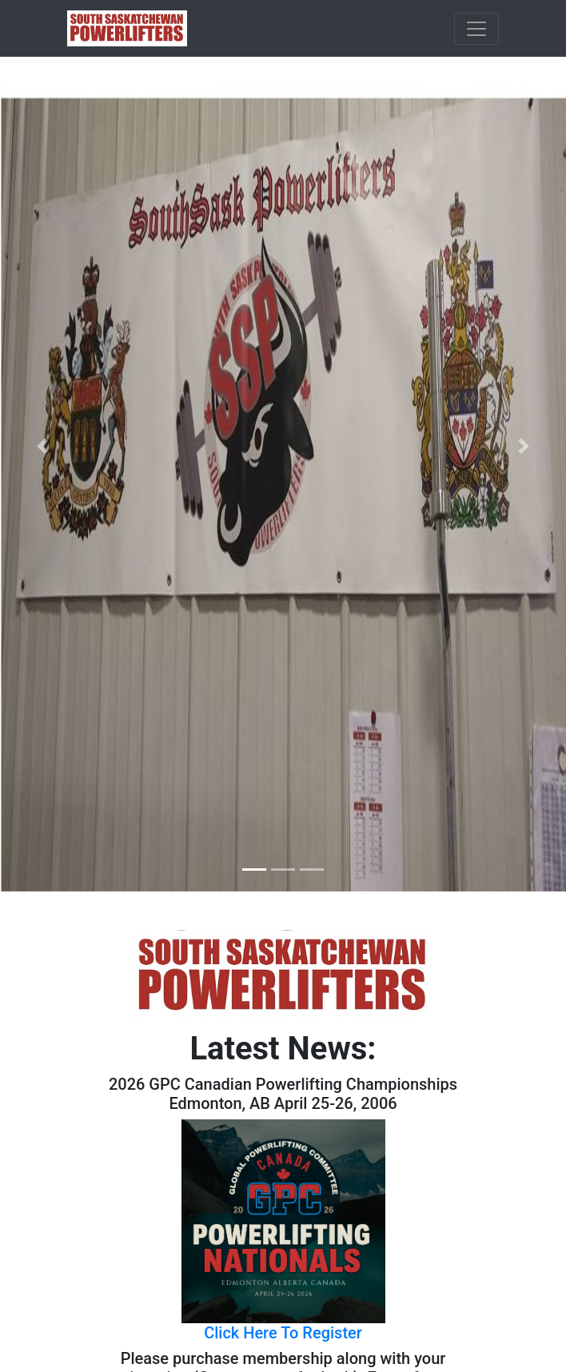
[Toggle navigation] (476, 29)
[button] (42, 445)
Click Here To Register (283, 1332)
